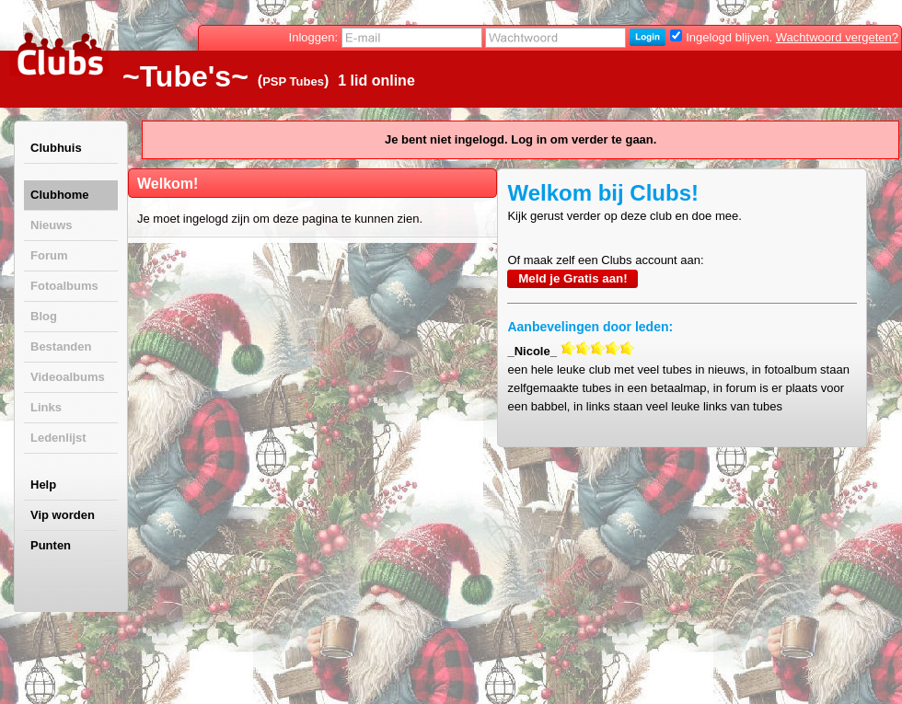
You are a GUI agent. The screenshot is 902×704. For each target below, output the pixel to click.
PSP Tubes (293, 81)
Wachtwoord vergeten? (837, 37)
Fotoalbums (64, 286)
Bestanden (60, 346)
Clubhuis (56, 148)
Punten (50, 545)
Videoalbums (67, 377)
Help (43, 484)
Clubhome (59, 195)
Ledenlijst (58, 437)
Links (46, 407)
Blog (43, 316)
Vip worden (62, 515)
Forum (48, 255)
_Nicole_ (531, 351)
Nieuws (51, 225)
